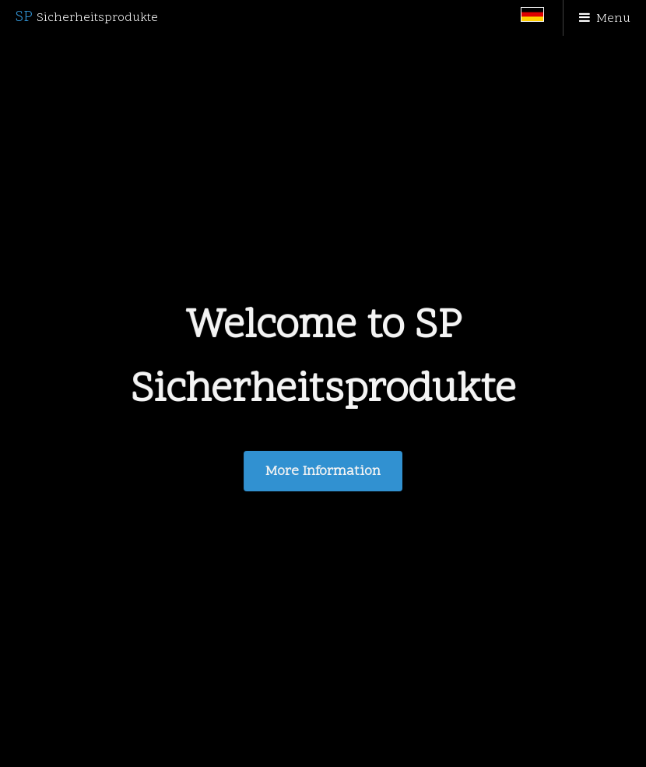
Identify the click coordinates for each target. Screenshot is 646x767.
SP (87, 17)
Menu (613, 18)
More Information (323, 471)
